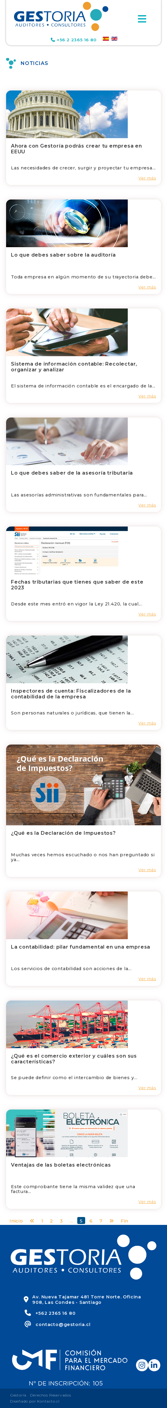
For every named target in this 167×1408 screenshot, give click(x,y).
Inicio (16, 1221)
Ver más (147, 178)
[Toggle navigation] (142, 18)
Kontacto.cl (48, 1401)
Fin (124, 1221)
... (71, 1221)
